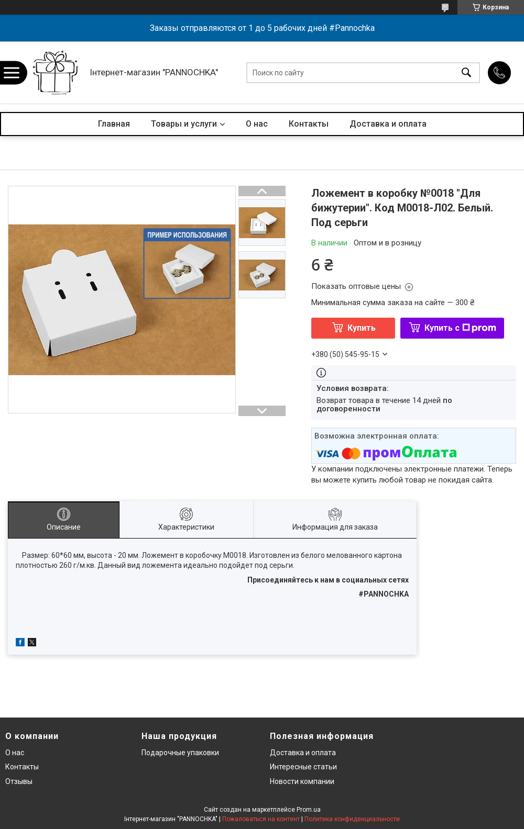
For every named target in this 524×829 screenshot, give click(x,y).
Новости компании (302, 781)
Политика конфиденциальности (352, 819)
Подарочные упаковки (180, 752)
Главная (114, 124)
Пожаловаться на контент (261, 819)
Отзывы (18, 781)
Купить (361, 328)
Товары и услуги (184, 124)
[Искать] (466, 72)
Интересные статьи (303, 767)
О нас (257, 124)
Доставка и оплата (388, 124)
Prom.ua (309, 809)
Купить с (460, 328)
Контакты (309, 124)
